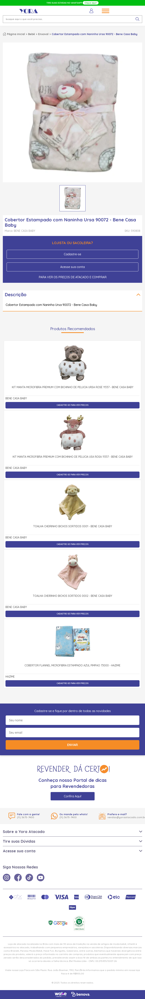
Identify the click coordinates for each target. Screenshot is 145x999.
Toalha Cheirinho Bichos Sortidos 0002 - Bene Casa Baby (72, 596)
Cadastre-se (72, 254)
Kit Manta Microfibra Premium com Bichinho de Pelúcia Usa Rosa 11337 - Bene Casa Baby (73, 456)
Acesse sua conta (72, 267)
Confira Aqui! (72, 796)
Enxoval (43, 34)
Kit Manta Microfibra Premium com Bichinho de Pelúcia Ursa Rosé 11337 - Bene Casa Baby (72, 387)
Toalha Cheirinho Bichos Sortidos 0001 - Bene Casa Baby (72, 526)
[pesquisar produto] (137, 19)
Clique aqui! (91, 3)
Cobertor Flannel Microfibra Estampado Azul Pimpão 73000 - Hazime (72, 665)
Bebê (31, 34)
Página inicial (16, 34)
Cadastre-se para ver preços (73, 405)
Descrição (15, 294)
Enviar (72, 745)
